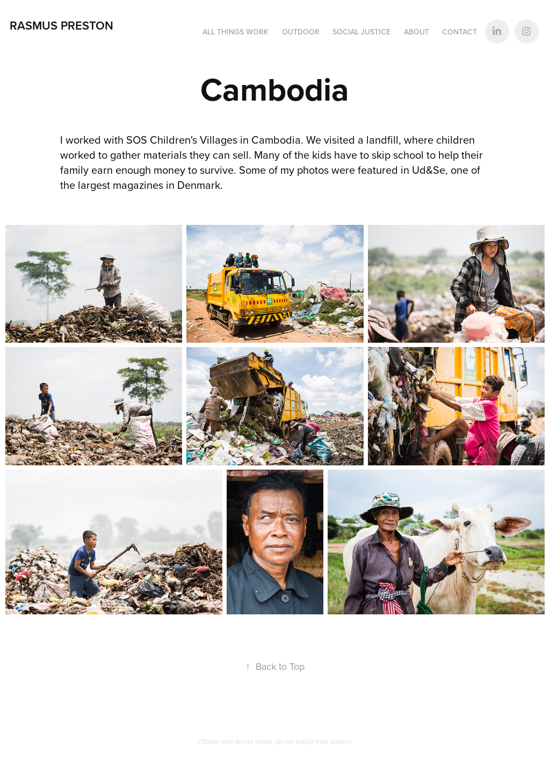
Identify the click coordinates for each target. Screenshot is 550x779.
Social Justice (361, 31)
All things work (235, 31)
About (416, 31)
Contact (459, 31)
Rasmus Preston (61, 25)
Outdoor (301, 31)
